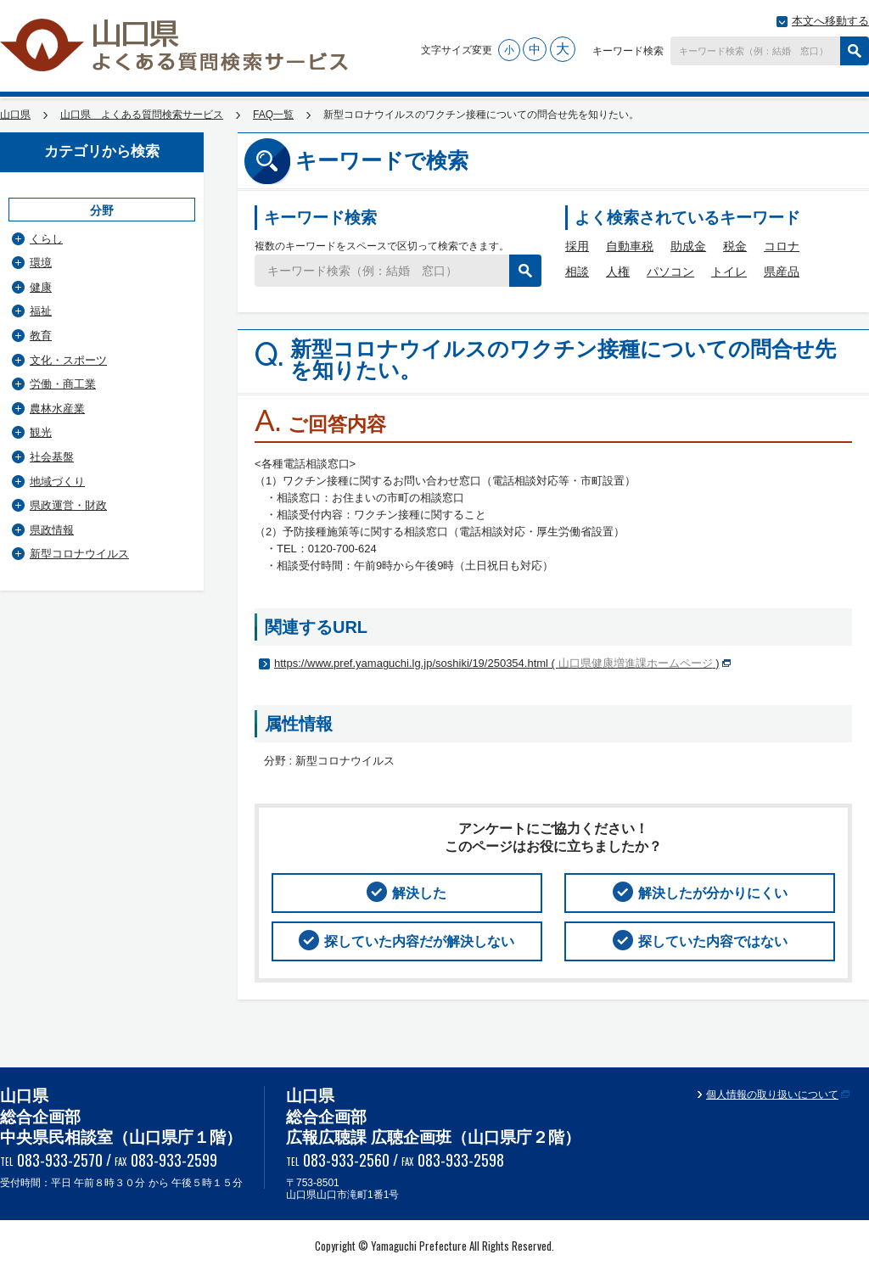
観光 (41, 432)
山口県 (15, 114)
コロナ (781, 246)
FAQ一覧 (273, 114)
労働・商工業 (63, 384)
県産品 (781, 271)
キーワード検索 (628, 51)
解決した (419, 893)
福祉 (41, 311)
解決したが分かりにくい (713, 893)
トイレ (729, 271)
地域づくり (57, 481)
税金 (735, 246)
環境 (41, 262)
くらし (46, 238)
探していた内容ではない (713, 941)
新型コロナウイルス (79, 553)
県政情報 (52, 530)
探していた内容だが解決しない (419, 941)
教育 (41, 335)
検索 (854, 50)
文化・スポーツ (68, 360)
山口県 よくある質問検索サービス (175, 45)
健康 (41, 287)
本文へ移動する (830, 20)
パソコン (670, 271)
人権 (618, 271)
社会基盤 (52, 457)
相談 (577, 271)
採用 (577, 246)
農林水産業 (57, 408)
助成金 (688, 246)
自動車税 (629, 246)
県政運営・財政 (68, 505)
